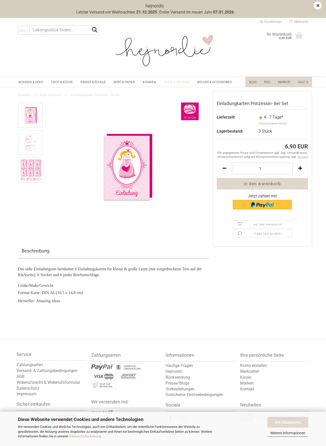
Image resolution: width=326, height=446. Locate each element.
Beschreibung (35, 250)
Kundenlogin (271, 21)
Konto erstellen (253, 365)
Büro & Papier (124, 82)
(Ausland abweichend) (273, 123)
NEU (267, 82)
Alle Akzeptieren (288, 422)
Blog (252, 82)
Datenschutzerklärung (85, 436)
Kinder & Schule (93, 82)
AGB (20, 376)
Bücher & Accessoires (214, 82)
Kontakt (247, 389)
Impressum (27, 393)
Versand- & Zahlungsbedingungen (47, 370)
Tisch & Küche (62, 82)
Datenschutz (28, 388)
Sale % (303, 82)
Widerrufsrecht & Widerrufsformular (48, 382)
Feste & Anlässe (176, 82)
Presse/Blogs (177, 383)
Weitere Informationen (287, 433)
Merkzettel (299, 21)
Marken (284, 82)
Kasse (245, 377)
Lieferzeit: (226, 117)
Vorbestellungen (180, 389)
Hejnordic (174, 371)
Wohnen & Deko (30, 82)
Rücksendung (178, 377)
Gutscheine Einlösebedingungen (194, 394)
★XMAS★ (149, 82)
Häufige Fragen (179, 365)
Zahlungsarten (30, 364)
